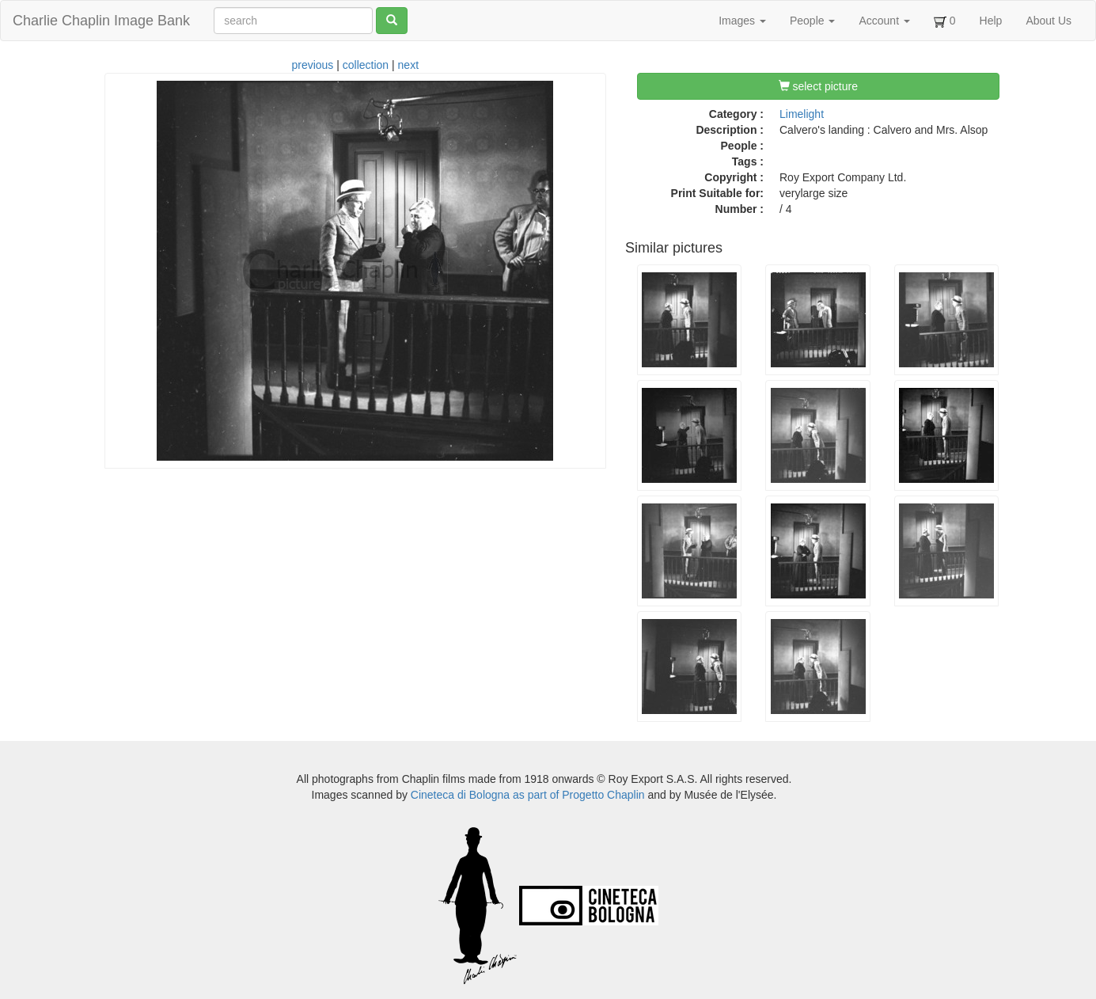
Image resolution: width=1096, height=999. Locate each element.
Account (884, 20)
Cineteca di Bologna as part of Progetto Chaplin (528, 794)
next (408, 65)
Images (742, 20)
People (812, 20)
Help (991, 20)
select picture (818, 86)
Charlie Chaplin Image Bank (101, 20)
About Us (1048, 20)
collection (366, 65)
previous (312, 65)
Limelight (801, 114)
